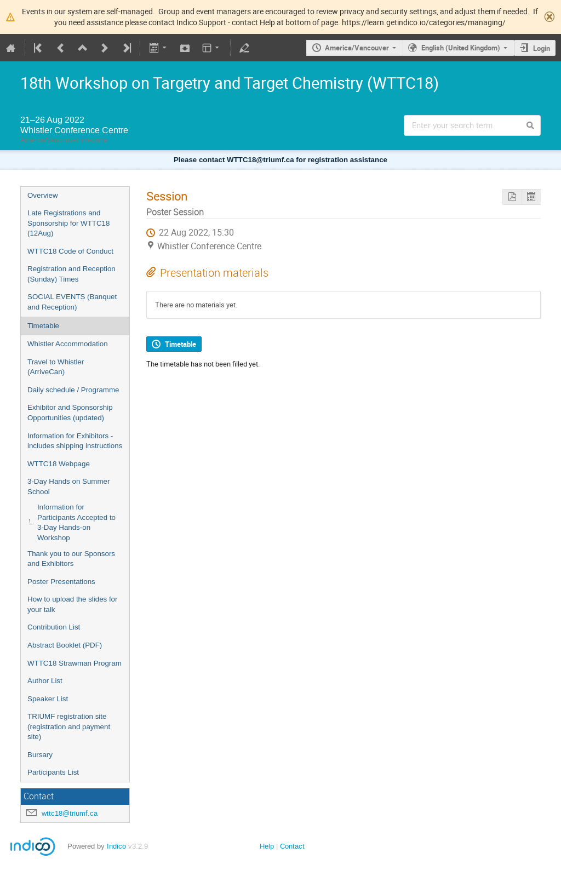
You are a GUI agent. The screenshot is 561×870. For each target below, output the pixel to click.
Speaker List (47, 699)
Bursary (40, 755)
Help (267, 846)
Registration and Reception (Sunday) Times (71, 274)
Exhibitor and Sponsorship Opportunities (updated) (70, 412)
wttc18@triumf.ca (70, 813)
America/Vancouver (357, 48)
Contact (292, 846)
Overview (42, 195)
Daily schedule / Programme (73, 390)
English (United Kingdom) (460, 48)
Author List (44, 681)
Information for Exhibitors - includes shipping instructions (74, 441)
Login (541, 48)
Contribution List (53, 627)
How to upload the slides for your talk (72, 604)
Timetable (43, 326)
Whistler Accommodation (67, 344)
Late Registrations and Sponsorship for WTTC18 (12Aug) (68, 223)
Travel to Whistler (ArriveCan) (55, 367)
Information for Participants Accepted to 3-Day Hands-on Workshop (76, 522)
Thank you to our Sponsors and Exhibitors (71, 559)
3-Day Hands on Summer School (68, 486)
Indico (116, 846)
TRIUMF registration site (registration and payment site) (68, 726)
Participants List (53, 772)
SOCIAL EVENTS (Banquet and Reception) (72, 302)
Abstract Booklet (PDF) (64, 645)
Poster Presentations (61, 581)
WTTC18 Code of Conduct (70, 251)
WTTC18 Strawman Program (74, 663)
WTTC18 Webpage (58, 464)
